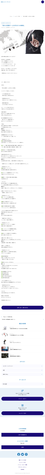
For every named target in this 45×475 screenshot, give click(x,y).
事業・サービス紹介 (22, 460)
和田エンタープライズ (5, 1)
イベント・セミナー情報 (22, 464)
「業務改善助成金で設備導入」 (15, 356)
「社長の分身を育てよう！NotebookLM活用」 (18, 328)
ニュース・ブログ (17, 16)
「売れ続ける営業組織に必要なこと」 (8, 319)
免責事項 (22, 469)
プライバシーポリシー (22, 467)
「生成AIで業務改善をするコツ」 (15, 349)
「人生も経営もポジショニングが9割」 (16, 335)
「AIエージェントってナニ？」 (15, 342)
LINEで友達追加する (22, 434)
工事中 (22, 447)
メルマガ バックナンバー (6, 22)
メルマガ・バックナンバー (8, 366)
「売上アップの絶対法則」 (8, 316)
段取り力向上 (5, 374)
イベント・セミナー (22, 398)
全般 (4, 370)
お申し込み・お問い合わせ (22, 307)
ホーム (11, 16)
